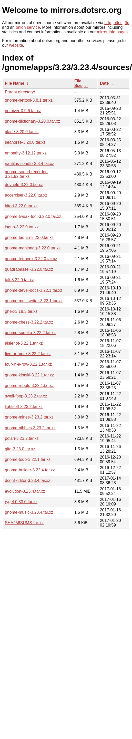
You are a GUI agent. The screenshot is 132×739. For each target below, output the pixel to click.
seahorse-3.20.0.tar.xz (25, 142)
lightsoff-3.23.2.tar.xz (24, 406)
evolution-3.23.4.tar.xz (25, 491)
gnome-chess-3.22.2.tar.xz (29, 322)
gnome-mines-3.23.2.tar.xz (29, 417)
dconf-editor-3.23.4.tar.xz (27, 480)
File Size (78, 83)
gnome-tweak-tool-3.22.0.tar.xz (33, 216)
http (107, 23)
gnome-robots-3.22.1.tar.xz (29, 385)
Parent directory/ (20, 92)
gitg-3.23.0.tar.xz (20, 449)
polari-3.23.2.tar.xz (22, 438)
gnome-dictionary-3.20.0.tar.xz (32, 121)
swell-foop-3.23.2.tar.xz (26, 396)
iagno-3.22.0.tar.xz (22, 227)
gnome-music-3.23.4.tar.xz (29, 512)
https (118, 23)
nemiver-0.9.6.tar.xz (23, 111)
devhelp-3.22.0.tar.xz (24, 184)
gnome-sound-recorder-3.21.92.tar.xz (26, 174)
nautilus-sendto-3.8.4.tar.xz (29, 163)
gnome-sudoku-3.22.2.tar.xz (30, 332)
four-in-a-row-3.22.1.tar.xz (28, 364)
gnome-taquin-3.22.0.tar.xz (29, 237)
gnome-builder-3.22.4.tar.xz (30, 470)
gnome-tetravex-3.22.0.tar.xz (31, 259)
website (16, 45)
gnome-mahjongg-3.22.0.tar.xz (32, 248)
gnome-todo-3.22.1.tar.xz (27, 459)
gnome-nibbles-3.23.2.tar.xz (30, 428)
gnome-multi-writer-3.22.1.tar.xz (34, 301)
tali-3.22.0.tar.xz (19, 280)
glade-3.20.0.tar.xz (22, 132)
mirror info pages (112, 32)
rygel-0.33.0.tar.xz (21, 502)
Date (104, 83)
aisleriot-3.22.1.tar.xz (24, 343)
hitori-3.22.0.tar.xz (21, 206)
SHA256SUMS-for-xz (24, 523)
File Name (14, 83)
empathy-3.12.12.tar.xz (26, 153)
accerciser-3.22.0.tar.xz (26, 195)
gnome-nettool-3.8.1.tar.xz (29, 100)
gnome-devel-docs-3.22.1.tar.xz (33, 290)
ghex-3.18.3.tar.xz (21, 311)
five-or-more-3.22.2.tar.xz (28, 354)
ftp (127, 23)
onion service (28, 27)
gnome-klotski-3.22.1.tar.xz (29, 375)
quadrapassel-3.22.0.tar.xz (29, 269)
